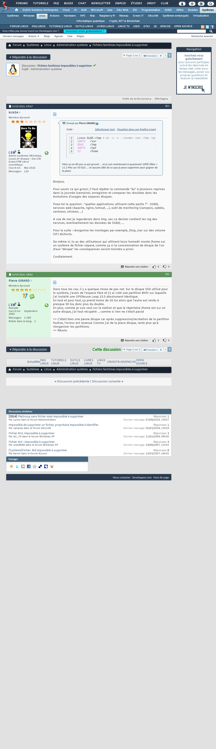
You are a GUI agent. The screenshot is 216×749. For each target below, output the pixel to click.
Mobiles (193, 10)
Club (164, 3)
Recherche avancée (202, 36)
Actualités (33, 362)
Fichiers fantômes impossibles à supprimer (65, 66)
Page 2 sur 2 (133, 55)
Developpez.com (142, 477)
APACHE (165, 26)
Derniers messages (13, 36)
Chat (82, 3)
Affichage (160, 98)
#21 (167, 106)
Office (180, 10)
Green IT (138, 15)
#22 (167, 274)
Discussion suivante (106, 381)
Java (109, 10)
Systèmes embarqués (176, 15)
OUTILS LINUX (84, 26)
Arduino (54, 15)
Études (136, 3)
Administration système (72, 45)
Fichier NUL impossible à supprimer (32, 433)
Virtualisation (201, 15)
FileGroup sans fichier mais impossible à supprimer (50, 417)
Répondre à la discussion (28, 57)
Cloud (66, 10)
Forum (17, 45)
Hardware (70, 15)
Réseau (123, 15)
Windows (28, 15)
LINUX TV (124, 26)
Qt (155, 26)
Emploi (120, 3)
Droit (151, 3)
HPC (82, 15)
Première (150, 55)
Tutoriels (40, 3)
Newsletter (100, 3)
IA (75, 10)
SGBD (168, 10)
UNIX (136, 26)
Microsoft (97, 10)
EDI (135, 10)
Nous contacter (122, 477)
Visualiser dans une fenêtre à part (136, 129)
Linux (42, 15)
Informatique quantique (90, 21)
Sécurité (153, 15)
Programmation (151, 10)
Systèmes (208, 10)
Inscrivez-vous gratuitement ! (85, 31)
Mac (92, 15)
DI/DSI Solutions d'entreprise (40, 10)
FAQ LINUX (38, 26)
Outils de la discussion (135, 98)
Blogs (68, 3)
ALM (84, 10)
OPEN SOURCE (183, 26)
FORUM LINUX (19, 26)
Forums (21, 3)
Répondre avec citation (134, 266)
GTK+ (146, 26)
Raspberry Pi (107, 15)
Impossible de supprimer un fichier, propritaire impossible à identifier (54, 425)
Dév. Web (122, 10)
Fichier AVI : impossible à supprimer (32, 442)
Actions (32, 36)
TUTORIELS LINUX (60, 26)
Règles (80, 36)
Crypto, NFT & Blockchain (124, 21)
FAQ (56, 3)
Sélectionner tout (105, 129)
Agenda (58, 36)
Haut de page (161, 477)
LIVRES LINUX (105, 26)
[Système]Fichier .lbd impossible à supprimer (38, 450)
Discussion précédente (73, 381)
